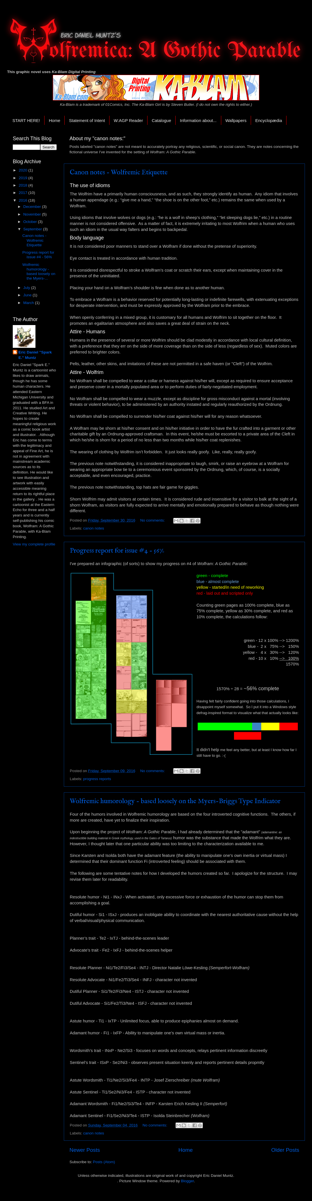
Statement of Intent (87, 120)
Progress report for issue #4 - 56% (117, 550)
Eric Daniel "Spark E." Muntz (35, 355)
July (27, 288)
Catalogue (161, 120)
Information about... (198, 120)
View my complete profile (34, 544)
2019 (23, 178)
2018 (23, 185)
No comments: (153, 520)
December (32, 206)
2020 (23, 170)
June (28, 295)
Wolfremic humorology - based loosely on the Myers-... (38, 271)
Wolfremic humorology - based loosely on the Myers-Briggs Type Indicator (175, 801)
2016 (23, 200)
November (32, 214)
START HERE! (26, 120)
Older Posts (285, 1150)
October (30, 222)
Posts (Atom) (104, 1162)
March (29, 303)
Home (54, 120)
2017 (23, 193)
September (33, 229)
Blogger (187, 1181)
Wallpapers (235, 120)
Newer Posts (84, 1150)
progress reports (97, 779)
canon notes (93, 528)
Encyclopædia (268, 120)
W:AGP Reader (128, 120)
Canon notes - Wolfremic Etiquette (119, 172)
